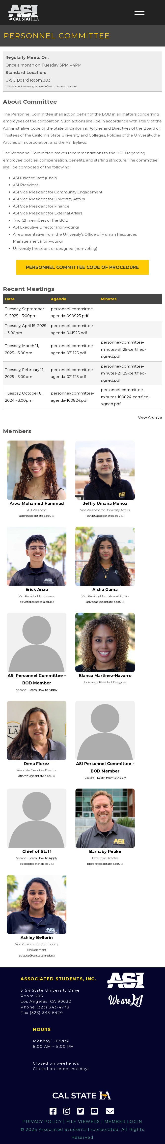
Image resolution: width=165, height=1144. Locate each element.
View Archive (150, 417)
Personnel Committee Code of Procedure (82, 267)
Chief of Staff (36, 851)
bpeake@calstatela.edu (103, 863)
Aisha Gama (105, 589)
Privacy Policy (42, 1121)
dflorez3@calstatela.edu (35, 776)
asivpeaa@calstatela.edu (103, 602)
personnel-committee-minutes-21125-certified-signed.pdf (123, 373)
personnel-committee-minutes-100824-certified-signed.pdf (125, 396)
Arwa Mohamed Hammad (37, 503)
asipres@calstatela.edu (35, 515)
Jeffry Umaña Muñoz (105, 503)
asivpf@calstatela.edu (35, 602)
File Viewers (83, 1121)
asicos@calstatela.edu (35, 863)
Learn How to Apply (43, 690)
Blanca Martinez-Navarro (105, 675)
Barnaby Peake (105, 851)
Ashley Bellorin (37, 937)
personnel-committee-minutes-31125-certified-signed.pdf (123, 349)
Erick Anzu (37, 589)
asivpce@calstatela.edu (35, 955)
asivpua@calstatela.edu (103, 515)
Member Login (123, 1121)
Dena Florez (37, 763)
